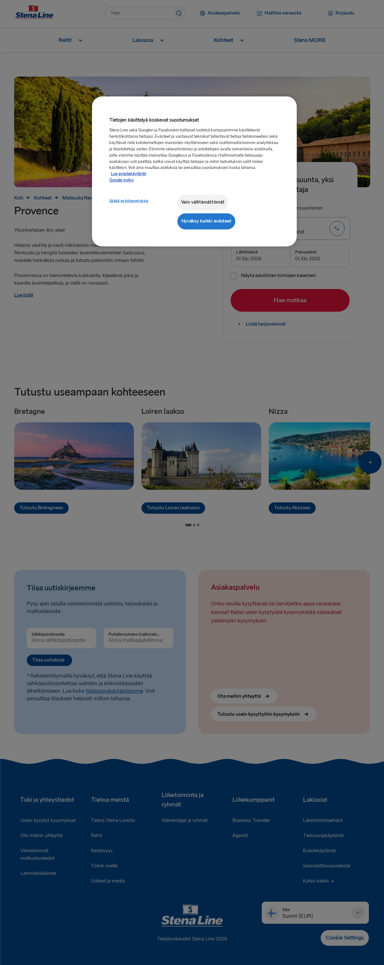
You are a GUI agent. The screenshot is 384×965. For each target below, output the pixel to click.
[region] (194, 171)
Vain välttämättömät (203, 202)
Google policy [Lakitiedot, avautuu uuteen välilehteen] (121, 180)
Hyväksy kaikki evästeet (206, 221)
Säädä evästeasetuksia (128, 201)
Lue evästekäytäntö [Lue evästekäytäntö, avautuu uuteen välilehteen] (128, 173)
